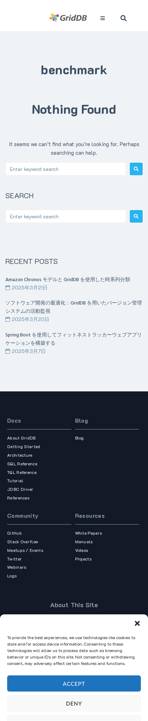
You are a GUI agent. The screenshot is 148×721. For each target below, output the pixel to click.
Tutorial (15, 480)
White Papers (88, 533)
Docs (14, 420)
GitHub (14, 533)
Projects (83, 559)
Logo (11, 575)
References (18, 498)
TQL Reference (21, 472)
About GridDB (21, 438)
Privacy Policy (85, 692)
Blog (81, 420)
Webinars (16, 567)
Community (23, 515)
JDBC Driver (20, 489)
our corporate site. (107, 650)
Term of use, (61, 692)
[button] (137, 711)
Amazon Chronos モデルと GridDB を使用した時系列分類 (67, 280)
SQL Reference (22, 463)
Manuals (84, 541)
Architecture (20, 455)
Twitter (14, 559)
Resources (90, 515)
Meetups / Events (25, 550)
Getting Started (23, 446)
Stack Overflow (22, 541)
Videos (81, 550)
